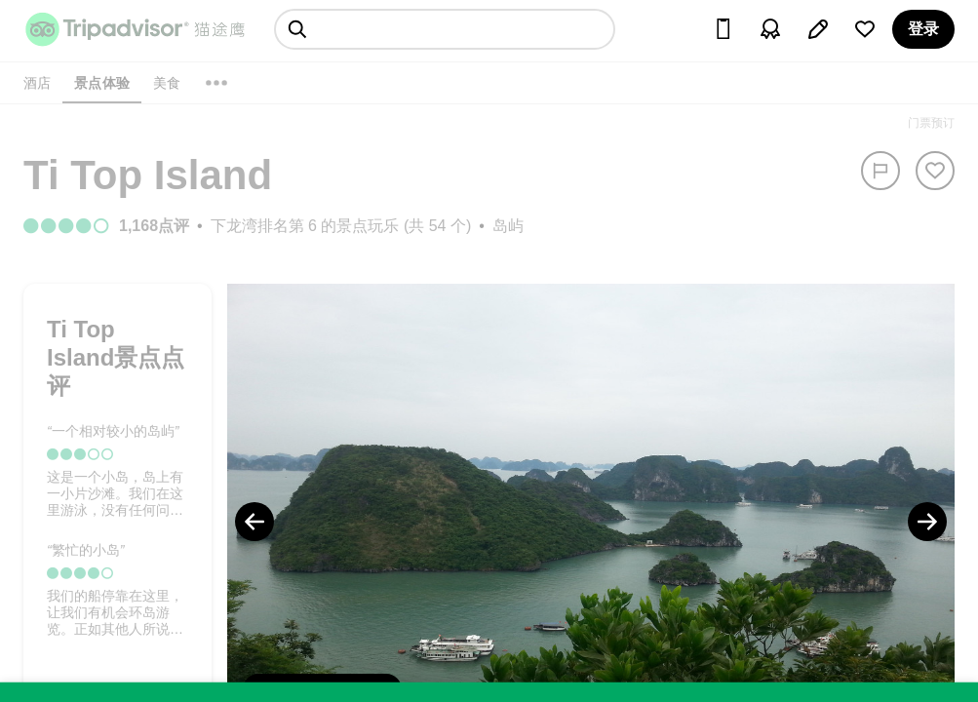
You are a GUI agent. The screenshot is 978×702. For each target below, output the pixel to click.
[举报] (880, 170)
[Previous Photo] (254, 521)
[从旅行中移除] (935, 170)
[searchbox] (445, 29)
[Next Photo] (927, 521)
